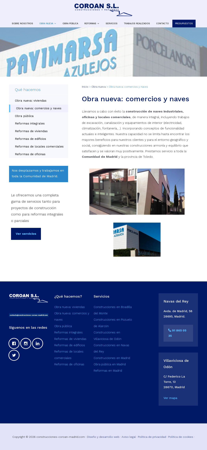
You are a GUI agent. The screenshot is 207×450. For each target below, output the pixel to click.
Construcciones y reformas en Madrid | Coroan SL (103, 10)
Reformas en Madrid (108, 370)
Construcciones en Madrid (112, 358)
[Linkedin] (38, 343)
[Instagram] (27, 343)
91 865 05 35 (177, 333)
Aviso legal (129, 436)
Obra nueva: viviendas (30, 100)
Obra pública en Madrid (110, 364)
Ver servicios (26, 234)
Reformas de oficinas (30, 154)
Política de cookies (180, 436)
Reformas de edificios (30, 139)
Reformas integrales (30, 123)
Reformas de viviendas (31, 131)
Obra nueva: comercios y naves (38, 108)
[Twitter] (15, 355)
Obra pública (24, 116)
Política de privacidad (152, 436)
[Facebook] (15, 343)
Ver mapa (170, 398)
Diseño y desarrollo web (103, 436)
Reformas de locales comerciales (39, 146)
